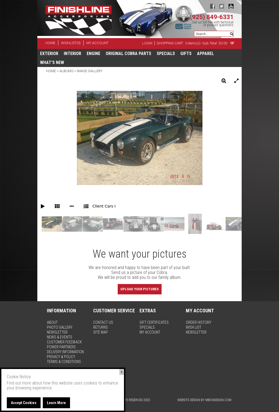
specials (166, 53)
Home (51, 71)
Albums (66, 71)
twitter (221, 6)
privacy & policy (61, 357)
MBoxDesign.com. (218, 400)
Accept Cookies (24, 403)
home (50, 43)
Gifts (186, 53)
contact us (103, 322)
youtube (230, 6)
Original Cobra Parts (128, 53)
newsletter (57, 332)
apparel (205, 53)
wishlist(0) (71, 43)
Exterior (49, 53)
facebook (212, 6)
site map (100, 332)
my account (97, 43)
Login (147, 43)
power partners (61, 347)
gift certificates (154, 322)
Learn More (56, 403)
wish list (193, 327)
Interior (72, 53)
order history (198, 322)
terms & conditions (64, 361)
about (52, 322)
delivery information (65, 352)
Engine (93, 53)
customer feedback (64, 342)
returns (100, 327)
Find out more (19, 383)
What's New (52, 62)
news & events (59, 337)
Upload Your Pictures (139, 289)
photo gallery (59, 327)
